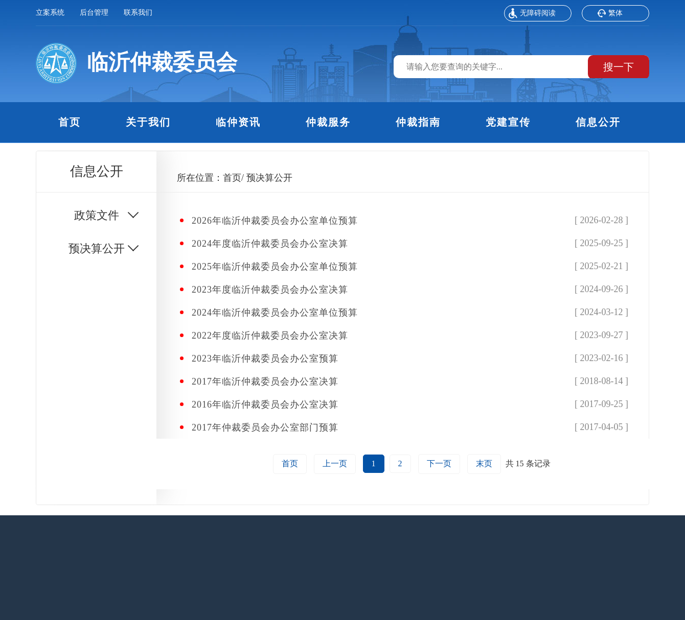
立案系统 (50, 12)
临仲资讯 (238, 122)
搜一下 (618, 67)
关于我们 (148, 122)
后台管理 (94, 12)
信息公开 (598, 122)
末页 (484, 463)
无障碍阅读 (532, 14)
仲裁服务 (328, 122)
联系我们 (138, 12)
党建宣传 (508, 122)
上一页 (335, 463)
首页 (69, 122)
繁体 (610, 14)
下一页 (439, 463)
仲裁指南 (418, 122)
